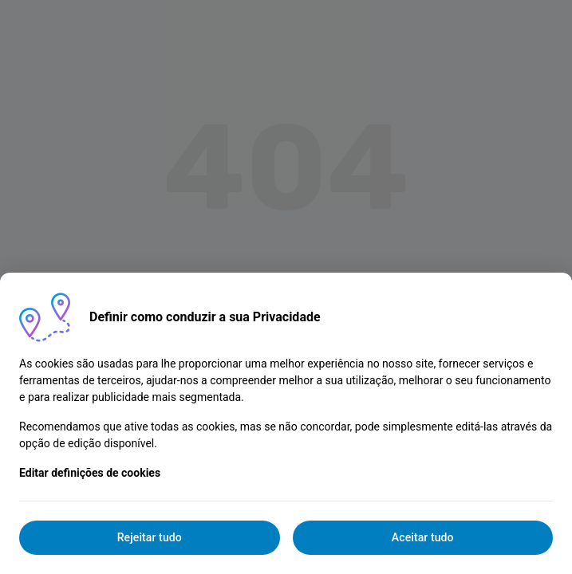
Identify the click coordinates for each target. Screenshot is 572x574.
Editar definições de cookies (89, 472)
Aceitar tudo (423, 537)
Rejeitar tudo (149, 537)
